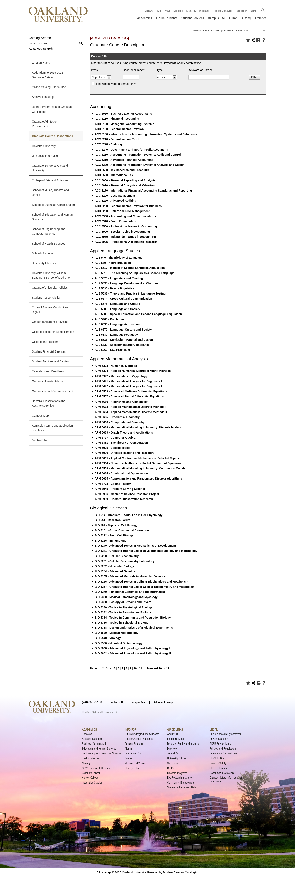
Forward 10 (154, 668)
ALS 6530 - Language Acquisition (117, 324)
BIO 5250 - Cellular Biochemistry (117, 556)
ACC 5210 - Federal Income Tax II (117, 139)
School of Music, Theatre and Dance (50, 192)
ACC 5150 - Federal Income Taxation (119, 129)
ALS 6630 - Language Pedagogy (116, 334)
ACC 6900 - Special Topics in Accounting (122, 231)
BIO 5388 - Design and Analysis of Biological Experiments (134, 627)
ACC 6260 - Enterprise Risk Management (122, 211)
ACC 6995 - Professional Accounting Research (126, 241)
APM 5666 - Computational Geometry (120, 422)
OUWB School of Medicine (96, 768)
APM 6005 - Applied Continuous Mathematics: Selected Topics (137, 458)
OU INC (171, 768)
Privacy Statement (219, 738)
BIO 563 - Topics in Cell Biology (116, 525)
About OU (172, 734)
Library (148, 10)
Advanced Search (41, 48)
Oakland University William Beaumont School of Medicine (51, 275)
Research (241, 10)
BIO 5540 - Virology (108, 638)
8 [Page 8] (126, 668)
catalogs (106, 872)
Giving (246, 18)
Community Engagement (180, 782)
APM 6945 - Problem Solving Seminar (120, 489)
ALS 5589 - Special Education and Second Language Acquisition (138, 314)
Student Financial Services (49, 351)
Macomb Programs (177, 773)
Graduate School (91, 773)
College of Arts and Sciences (50, 180)
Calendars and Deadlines (48, 371)
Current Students (134, 743)
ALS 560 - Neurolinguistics (113, 262)
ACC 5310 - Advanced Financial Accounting (124, 159)
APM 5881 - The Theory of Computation (121, 442)
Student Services (192, 18)
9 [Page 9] (130, 668)
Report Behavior (222, 10)
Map (167, 10)
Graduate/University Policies (50, 287)
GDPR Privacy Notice (221, 743)
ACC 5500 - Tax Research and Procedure (122, 170)
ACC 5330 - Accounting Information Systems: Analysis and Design (140, 164)
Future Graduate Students (139, 738)
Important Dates (175, 738)
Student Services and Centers (51, 361)
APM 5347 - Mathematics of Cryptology (121, 376)
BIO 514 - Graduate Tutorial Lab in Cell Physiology (128, 515)
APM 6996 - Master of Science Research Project (127, 494)
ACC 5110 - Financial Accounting (117, 118)
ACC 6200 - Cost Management (115, 195)
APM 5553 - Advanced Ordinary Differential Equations (131, 391)
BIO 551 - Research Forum (112, 520)
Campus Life (216, 18)
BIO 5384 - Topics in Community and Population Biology (133, 617)
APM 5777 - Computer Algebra (115, 437)
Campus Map (40, 415)
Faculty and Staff (134, 753)
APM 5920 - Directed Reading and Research (124, 453)
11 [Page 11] (140, 668)
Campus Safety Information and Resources (227, 779)
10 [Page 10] (135, 668)
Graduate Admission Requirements (45, 124)
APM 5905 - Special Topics (113, 447)
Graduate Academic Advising (50, 321)
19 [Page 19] (167, 668)
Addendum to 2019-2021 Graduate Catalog (47, 75)
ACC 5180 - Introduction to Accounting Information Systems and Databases (146, 134)
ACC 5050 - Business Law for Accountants (123, 113)
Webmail (204, 10)
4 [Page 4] (111, 668)
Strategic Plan (132, 768)
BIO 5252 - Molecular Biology (114, 566)
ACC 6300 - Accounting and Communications (125, 216)
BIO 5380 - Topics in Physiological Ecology (124, 607)
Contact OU (116, 702)
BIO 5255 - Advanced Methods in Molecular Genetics (130, 576)
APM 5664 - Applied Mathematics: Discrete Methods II (131, 412)
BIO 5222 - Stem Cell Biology (114, 535)
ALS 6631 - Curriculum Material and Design (124, 339)
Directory (172, 748)
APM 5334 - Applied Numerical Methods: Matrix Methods (133, 371)
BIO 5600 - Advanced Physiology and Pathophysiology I (132, 648)
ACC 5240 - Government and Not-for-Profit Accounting (131, 149)
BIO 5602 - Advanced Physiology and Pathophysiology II (133, 653)
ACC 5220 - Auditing (108, 144)
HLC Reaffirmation (219, 768)
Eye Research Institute (179, 778)
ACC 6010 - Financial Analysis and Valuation (125, 185)
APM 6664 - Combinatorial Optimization (121, 473)
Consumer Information (222, 773)
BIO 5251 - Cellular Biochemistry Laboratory (124, 561)
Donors (128, 758)
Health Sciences (90, 758)
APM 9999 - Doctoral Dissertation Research (124, 499)
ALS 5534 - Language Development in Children (126, 283)
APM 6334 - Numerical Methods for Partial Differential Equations (138, 463)
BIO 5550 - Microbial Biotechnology (119, 643)
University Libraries (44, 263)
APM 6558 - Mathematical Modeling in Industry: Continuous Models (140, 468)
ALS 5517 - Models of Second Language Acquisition (130, 267)
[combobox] (225, 30)
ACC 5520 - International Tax (114, 175)
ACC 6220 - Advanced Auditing (115, 201)
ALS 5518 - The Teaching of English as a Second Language (134, 273)
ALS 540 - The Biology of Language (119, 257)
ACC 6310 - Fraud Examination (115, 221)
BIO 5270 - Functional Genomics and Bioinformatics (130, 591)
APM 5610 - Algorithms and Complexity (121, 401)
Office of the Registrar (46, 341)
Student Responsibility (46, 297)
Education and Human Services (99, 748)
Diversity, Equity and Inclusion (183, 743)
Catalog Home (41, 63)
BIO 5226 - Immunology (110, 540)
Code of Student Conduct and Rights (50, 310)
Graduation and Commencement (52, 391)
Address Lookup (163, 702)
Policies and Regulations (223, 748)
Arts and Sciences (92, 738)
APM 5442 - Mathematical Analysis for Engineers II (129, 386)
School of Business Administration (53, 204)
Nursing (86, 763)
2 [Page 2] (103, 668)
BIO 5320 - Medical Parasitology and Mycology (126, 597)
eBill (158, 10)
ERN (253, 10)
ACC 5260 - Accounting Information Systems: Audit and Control (138, 154)
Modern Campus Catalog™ (180, 872)
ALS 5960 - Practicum (109, 319)
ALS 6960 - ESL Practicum (112, 349)
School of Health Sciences (48, 243)
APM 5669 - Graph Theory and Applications (124, 432)
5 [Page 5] (115, 668)
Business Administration (95, 743)
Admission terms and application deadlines (52, 428)
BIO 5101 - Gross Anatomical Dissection (122, 530)
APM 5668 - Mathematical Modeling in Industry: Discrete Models (138, 427)
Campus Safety (218, 763)
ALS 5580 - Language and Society (117, 309)
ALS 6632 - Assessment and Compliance (122, 344)
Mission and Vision (135, 763)
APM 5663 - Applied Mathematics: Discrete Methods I (130, 406)
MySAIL (190, 10)
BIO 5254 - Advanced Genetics (115, 571)
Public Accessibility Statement (226, 734)
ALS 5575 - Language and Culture (117, 303)
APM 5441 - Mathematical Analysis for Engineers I (128, 381)
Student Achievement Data (181, 787)
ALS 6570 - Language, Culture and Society (123, 329)
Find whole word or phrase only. (116, 83)
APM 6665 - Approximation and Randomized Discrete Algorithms (138, 478)
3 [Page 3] (107, 668)
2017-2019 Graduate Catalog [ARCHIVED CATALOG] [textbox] (217, 30)
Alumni (233, 18)
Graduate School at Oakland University (50, 168)
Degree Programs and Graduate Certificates (52, 109)
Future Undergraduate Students (142, 734)
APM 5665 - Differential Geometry (117, 417)
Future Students (166, 18)
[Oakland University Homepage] (58, 14)
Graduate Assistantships (47, 381)
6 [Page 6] (119, 668)
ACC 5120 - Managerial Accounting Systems (124, 124)
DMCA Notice (217, 758)
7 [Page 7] (122, 668)
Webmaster (173, 763)
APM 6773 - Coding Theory (113, 483)
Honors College (90, 778)
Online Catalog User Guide (49, 87)
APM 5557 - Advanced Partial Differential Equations (129, 396)
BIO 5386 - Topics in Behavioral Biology (121, 622)
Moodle (178, 10)
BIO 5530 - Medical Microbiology (116, 633)
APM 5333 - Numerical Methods (116, 365)
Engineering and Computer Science (101, 753)
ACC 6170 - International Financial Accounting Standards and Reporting (143, 190)
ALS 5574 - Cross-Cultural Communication (123, 298)
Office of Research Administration (53, 332)
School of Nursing (43, 253)
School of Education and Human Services (52, 217)
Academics (144, 18)
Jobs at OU (173, 753)
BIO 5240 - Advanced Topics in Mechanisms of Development (135, 545)
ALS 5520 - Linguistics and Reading (119, 278)
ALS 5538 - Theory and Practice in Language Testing (130, 293)
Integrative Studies (92, 782)
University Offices (176, 758)
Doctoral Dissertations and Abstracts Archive (48, 403)
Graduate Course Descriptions (52, 136)
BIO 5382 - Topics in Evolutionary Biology (123, 612)
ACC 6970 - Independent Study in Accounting (125, 236)
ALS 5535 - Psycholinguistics (114, 288)
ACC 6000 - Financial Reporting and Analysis (125, 180)
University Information (45, 156)
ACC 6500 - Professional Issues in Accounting (126, 226)
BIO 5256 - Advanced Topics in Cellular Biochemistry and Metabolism (142, 581)
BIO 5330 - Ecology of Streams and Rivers (123, 602)
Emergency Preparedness (223, 753)
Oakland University (44, 146)
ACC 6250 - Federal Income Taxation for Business (128, 206)
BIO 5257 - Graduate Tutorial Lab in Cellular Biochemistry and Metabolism (145, 586)
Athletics (260, 18)
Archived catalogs (43, 97)
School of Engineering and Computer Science (48, 231)
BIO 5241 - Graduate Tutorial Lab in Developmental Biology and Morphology (146, 551)
